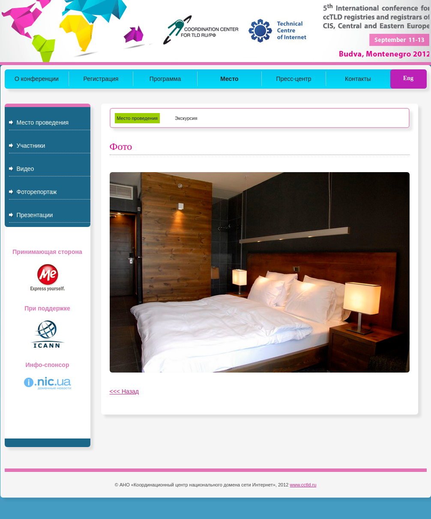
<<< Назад (124, 391)
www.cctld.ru (303, 484)
